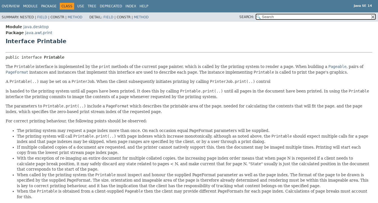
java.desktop (36, 27)
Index (130, 6)
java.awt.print (38, 32)
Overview (11, 6)
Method (75, 17)
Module (30, 6)
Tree (92, 6)
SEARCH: (246, 17)
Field (42, 17)
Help (144, 6)
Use (80, 6)
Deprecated (111, 6)
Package (49, 6)
